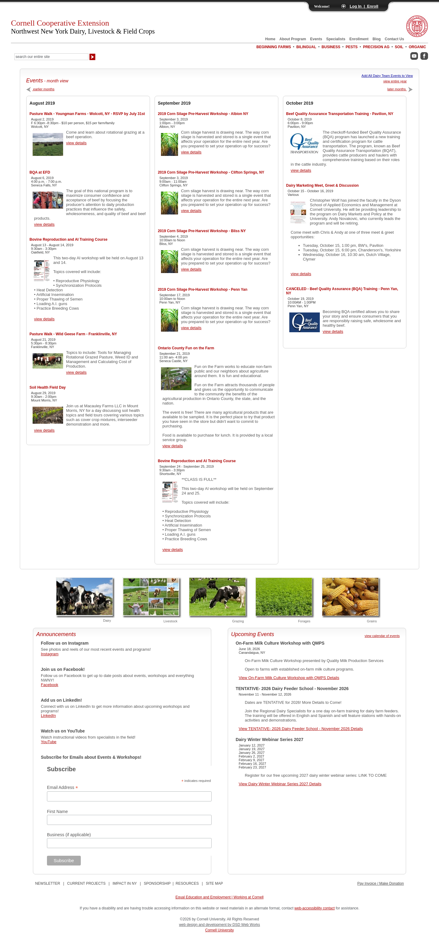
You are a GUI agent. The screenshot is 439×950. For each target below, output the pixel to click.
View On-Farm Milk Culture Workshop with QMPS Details (289, 677)
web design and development (203, 925)
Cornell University (219, 930)
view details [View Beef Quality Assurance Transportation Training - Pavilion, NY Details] (301, 170)
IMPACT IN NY (124, 883)
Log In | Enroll (364, 6)
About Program (293, 39)
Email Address (62, 787)
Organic (417, 47)
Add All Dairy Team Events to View (387, 75)
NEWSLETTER (47, 883)
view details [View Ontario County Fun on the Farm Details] (172, 446)
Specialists (335, 39)
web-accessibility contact (314, 908)
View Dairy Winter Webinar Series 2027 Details (280, 784)
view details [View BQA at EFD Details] (44, 224)
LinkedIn (48, 715)
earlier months (40, 89)
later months (400, 89)
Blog (377, 39)
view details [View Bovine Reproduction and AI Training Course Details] (44, 319)
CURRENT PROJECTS (86, 883)
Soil (399, 47)
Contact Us (394, 39)
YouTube (48, 741)
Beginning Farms (273, 47)
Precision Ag (376, 47)
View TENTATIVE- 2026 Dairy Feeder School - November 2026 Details (301, 728)
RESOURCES (187, 883)
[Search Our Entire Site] (51, 56)
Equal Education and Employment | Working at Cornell (219, 897)
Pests (352, 47)
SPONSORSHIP (157, 883)
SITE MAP (214, 883)
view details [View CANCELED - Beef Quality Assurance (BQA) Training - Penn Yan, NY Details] (333, 331)
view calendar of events (382, 636)
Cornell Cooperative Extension (83, 27)
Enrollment (359, 39)
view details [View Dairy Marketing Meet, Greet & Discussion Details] (301, 274)
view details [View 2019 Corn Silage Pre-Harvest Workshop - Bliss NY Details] (191, 269)
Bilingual (306, 47)
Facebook (49, 684)
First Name (57, 811)
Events (316, 39)
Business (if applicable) (69, 834)
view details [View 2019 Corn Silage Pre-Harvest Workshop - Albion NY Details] (191, 152)
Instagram (50, 654)
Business (331, 47)
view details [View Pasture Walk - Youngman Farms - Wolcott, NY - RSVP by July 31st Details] (76, 143)
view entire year (395, 81)
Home (270, 39)
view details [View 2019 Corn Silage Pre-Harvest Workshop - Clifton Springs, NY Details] (191, 210)
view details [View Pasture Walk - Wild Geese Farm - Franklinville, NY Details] (76, 372)
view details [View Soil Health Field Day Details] (44, 430)
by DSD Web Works (244, 925)
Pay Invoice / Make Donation (380, 883)
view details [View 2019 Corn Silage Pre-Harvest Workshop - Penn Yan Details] (191, 328)
